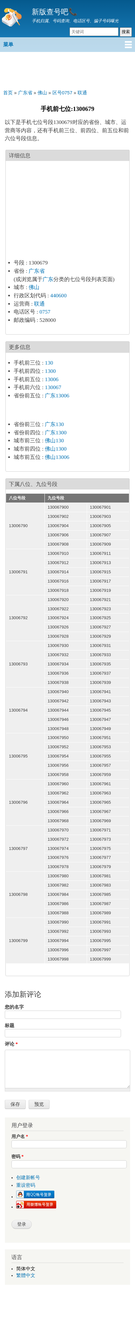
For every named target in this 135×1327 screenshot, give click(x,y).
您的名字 (14, 1007)
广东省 (37, 271)
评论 (11, 1044)
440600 (58, 296)
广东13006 (57, 396)
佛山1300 (55, 449)
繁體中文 (25, 1275)
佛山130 (54, 441)
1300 (50, 371)
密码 (17, 1156)
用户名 (19, 1136)
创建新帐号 (28, 1177)
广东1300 (55, 433)
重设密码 (25, 1185)
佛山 (34, 287)
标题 (9, 1025)
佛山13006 (57, 457)
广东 (48, 279)
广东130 (54, 424)
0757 (44, 312)
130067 (53, 387)
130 (49, 363)
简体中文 (25, 1268)
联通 (39, 304)
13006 (51, 379)
